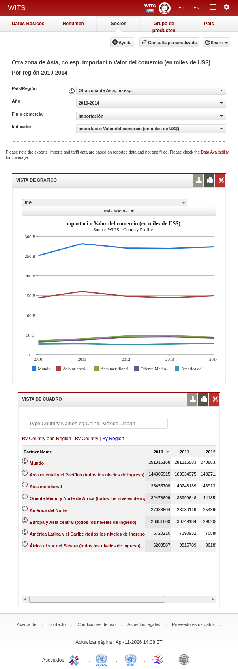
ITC (75, 659)
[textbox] (98, 423)
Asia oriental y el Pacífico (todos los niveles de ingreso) (87, 474)
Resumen (73, 23)
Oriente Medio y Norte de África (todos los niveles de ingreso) (93, 498)
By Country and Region (46, 438)
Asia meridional (46, 486)
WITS (17, 8)
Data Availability (215, 152)
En (181, 8)
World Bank (186, 659)
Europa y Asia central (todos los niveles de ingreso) (83, 522)
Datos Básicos (28, 23)
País (209, 23)
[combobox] (104, 202)
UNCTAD (103, 659)
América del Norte (48, 510)
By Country (86, 438)
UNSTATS (131, 659)
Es (196, 8)
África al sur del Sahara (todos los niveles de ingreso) (85, 545)
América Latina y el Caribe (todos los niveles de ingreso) (88, 534)
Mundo (37, 463)
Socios (118, 23)
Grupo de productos (164, 26)
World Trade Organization (158, 659)
